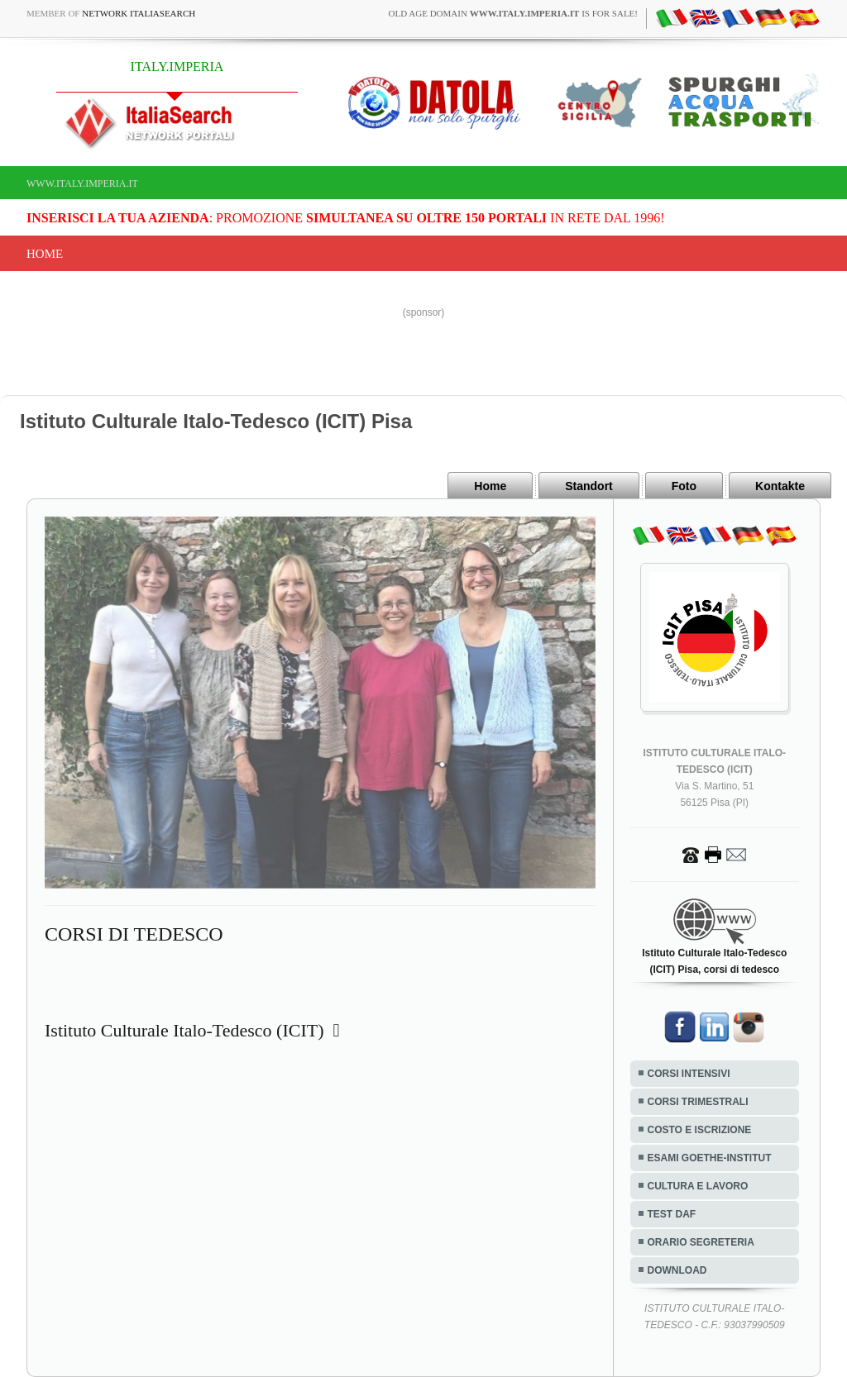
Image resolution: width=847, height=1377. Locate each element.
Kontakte (780, 486)
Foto (684, 486)
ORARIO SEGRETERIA (701, 1242)
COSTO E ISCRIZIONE (700, 1130)
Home (44, 253)
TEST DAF (672, 1214)
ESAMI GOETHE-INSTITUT (710, 1158)
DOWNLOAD (677, 1270)
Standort (589, 486)
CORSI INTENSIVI (689, 1073)
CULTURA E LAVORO (698, 1186)
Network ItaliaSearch (138, 13)
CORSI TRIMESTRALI (698, 1102)
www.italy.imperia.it (82, 183)
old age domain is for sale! (513, 13)
